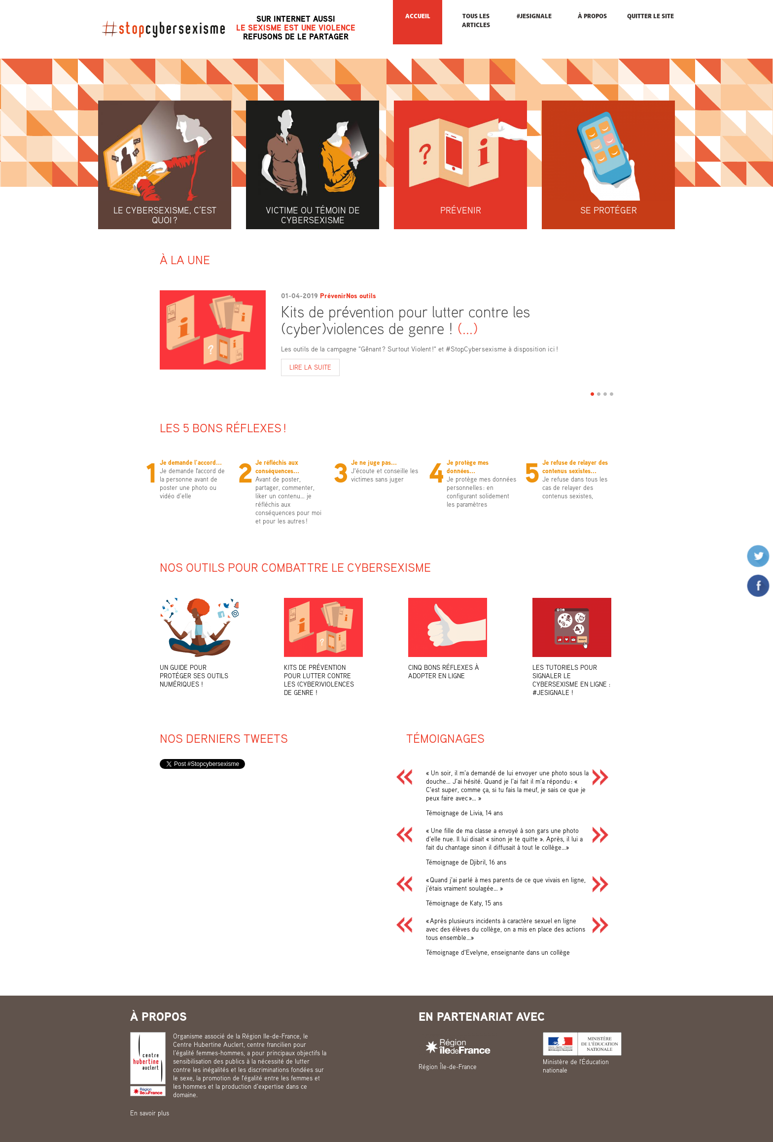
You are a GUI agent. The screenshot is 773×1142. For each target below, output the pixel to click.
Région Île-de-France (448, 1067)
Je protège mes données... (468, 466)
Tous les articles (476, 21)
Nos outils (361, 295)
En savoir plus (149, 1113)
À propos (592, 16)
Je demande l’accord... (191, 462)
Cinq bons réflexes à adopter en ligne (443, 671)
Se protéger (608, 210)
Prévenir (460, 210)
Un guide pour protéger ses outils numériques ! (194, 675)
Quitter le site (650, 16)
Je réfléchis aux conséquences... (277, 466)
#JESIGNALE (534, 16)
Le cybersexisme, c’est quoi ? (164, 215)
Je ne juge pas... (374, 462)
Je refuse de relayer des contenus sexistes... (575, 466)
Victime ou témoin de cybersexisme (313, 215)
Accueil (417, 16)
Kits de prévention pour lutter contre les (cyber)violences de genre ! (405, 320)
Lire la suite (314, 367)
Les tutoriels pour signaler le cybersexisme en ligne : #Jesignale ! (571, 679)
